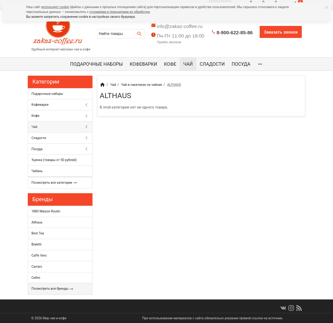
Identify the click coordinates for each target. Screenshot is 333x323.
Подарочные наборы (96, 64)
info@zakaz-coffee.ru (180, 26)
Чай (188, 64)
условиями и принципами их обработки (119, 12)
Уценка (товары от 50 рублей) (54, 160)
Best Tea (37, 233)
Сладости (212, 64)
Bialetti (36, 244)
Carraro (36, 266)
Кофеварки (143, 64)
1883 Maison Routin (45, 211)
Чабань (37, 171)
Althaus (36, 222)
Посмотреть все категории (54, 183)
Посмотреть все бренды (52, 289)
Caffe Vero (39, 255)
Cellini (35, 278)
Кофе (170, 64)
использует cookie (55, 7)
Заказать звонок (281, 32)
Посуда (241, 64)
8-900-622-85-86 (235, 32)
